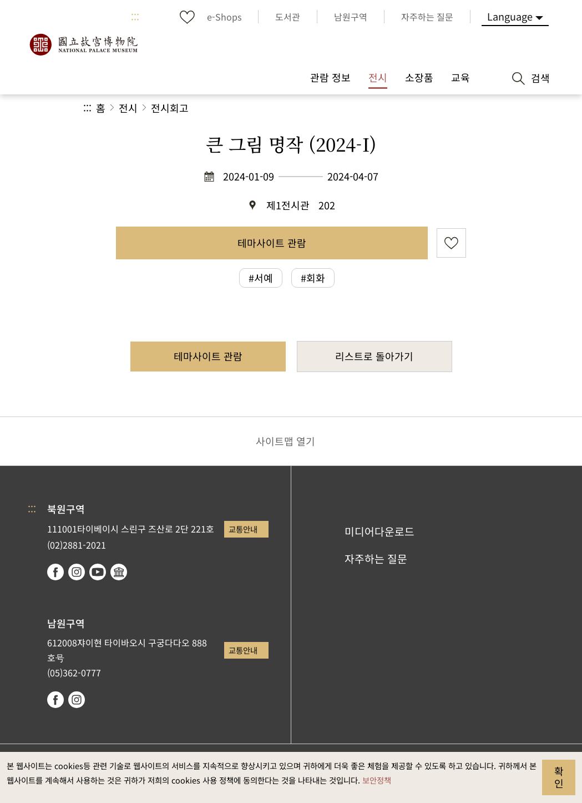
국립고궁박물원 (83, 44)
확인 (559, 777)
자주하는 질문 (376, 558)
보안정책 (376, 780)
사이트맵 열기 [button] (285, 441)
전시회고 (170, 108)
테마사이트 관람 (271, 242)
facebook (55, 572)
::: (135, 16)
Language (510, 16)
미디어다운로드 (379, 531)
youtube (97, 572)
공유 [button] (377, 108)
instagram (76, 572)
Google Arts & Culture (118, 572)
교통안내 (243, 529)
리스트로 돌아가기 (374, 356)
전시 (128, 108)
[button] (414, 108)
